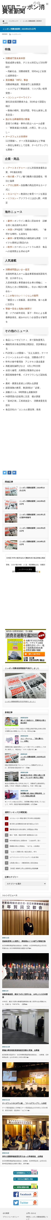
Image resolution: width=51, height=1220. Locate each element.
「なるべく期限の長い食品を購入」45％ (23, 852)
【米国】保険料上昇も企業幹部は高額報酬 (24, 868)
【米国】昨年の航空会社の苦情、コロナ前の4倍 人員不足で (15, 559)
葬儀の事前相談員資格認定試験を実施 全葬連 (20, 1050)
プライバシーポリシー (11, 1217)
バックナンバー (16, 34)
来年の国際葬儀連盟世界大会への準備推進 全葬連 (22, 1156)
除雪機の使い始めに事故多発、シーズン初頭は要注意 (33, 794)
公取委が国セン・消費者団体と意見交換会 (24, 863)
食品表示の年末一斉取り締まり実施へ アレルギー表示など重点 (33, 776)
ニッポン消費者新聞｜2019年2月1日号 (32, 543)
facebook (38, 3)
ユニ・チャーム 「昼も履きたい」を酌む (32, 740)
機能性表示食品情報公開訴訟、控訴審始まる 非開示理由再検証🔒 (35, 559)
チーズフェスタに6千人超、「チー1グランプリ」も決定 (24, 1103)
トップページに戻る (25, 569)
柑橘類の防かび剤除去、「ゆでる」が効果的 (25, 846)
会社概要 (6, 1213)
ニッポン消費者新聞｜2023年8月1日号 (32, 502)
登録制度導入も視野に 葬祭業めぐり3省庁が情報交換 (24, 941)
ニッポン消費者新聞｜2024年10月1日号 (32, 489)
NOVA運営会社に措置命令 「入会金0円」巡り (25, 840)
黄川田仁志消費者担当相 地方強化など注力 (24, 824)
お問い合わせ (31, 1213)
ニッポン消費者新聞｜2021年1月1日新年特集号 (32, 516)
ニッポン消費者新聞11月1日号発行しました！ (20, 701)
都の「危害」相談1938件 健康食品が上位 (23, 835)
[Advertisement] (25, 441)
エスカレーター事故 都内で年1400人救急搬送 (25, 818)
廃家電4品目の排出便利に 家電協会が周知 (24, 829)
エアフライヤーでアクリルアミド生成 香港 (24, 857)
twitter (34, 3)
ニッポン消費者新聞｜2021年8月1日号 (32, 529)
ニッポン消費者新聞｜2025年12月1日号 (33, 758)
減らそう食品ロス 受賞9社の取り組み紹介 (33, 721)
